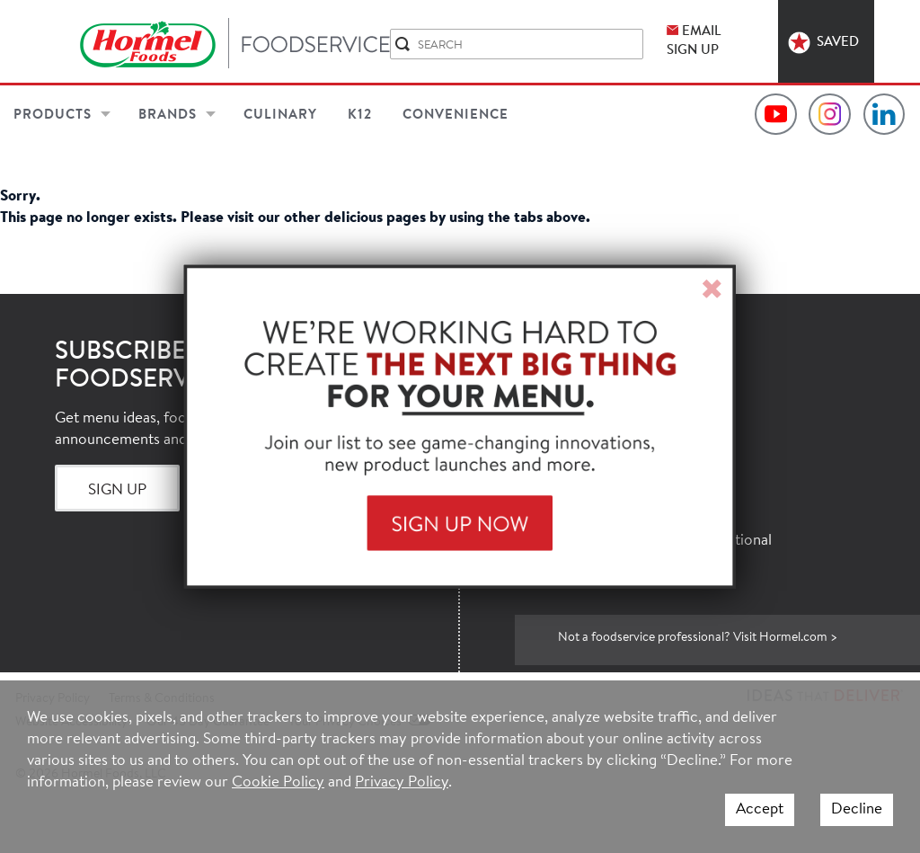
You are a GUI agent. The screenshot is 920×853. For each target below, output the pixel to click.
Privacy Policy (401, 782)
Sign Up (117, 490)
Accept (759, 809)
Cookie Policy (278, 782)
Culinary (280, 115)
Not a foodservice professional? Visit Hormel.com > (697, 638)
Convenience (455, 115)
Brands (167, 115)
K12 (360, 115)
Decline (856, 809)
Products (52, 115)
